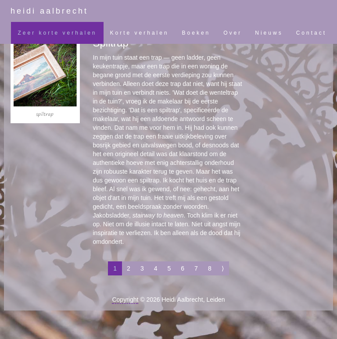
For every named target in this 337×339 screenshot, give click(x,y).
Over (232, 33)
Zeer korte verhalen (57, 33)
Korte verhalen (139, 33)
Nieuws (269, 33)
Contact (311, 33)
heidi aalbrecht (49, 11)
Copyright (125, 299)
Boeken (196, 33)
